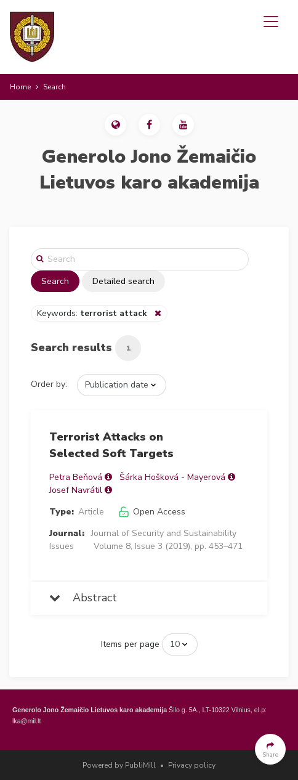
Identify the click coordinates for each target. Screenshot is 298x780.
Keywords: (93, 313)
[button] (115, 125)
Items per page (130, 644)
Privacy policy (191, 765)
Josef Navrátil (75, 490)
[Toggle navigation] (271, 21)
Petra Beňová (75, 477)
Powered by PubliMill (119, 765)
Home (20, 87)
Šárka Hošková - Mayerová (172, 477)
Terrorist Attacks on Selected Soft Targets (111, 445)
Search (55, 281)
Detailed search (123, 281)
